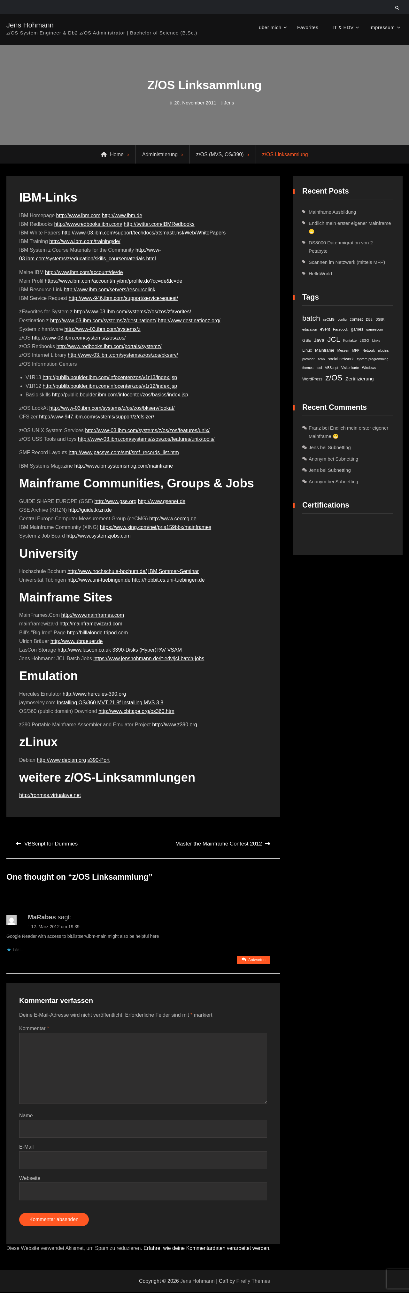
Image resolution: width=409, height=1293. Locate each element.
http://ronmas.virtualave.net (50, 795)
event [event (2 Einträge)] (325, 329)
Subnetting (339, 447)
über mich (270, 27)
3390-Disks (125, 650)
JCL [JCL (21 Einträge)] (333, 339)
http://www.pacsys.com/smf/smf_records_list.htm (124, 452)
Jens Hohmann (30, 25)
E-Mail (26, 1147)
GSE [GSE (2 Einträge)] (306, 340)
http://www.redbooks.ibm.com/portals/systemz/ (109, 346)
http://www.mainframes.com (92, 615)
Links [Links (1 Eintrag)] (376, 340)
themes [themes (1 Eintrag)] (307, 368)
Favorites (307, 27)
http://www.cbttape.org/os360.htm (136, 711)
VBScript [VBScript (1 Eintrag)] (331, 368)
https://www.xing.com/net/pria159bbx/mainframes (155, 527)
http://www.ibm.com (78, 215)
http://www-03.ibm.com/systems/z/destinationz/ (103, 320)
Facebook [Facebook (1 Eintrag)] (340, 329)
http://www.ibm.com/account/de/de (84, 272)
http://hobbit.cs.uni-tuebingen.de (168, 580)
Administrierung (160, 154)
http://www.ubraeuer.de (76, 641)
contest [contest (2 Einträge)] (356, 319)
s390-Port (98, 760)
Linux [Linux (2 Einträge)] (307, 350)
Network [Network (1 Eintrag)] (368, 350)
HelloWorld (320, 273)
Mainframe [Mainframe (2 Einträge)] (324, 350)
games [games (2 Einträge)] (357, 329)
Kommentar (34, 1028)
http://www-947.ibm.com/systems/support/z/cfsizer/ (96, 416)
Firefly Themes (253, 1282)
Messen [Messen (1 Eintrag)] (343, 350)
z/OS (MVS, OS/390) (219, 154)
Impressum (382, 27)
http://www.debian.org (61, 760)
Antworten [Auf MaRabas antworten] (257, 960)
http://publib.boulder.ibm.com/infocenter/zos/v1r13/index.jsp (109, 377)
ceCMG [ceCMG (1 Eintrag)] (329, 319)
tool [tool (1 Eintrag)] (319, 368)
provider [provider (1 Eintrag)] (308, 359)
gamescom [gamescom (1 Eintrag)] (374, 329)
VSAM (174, 650)
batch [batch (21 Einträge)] (311, 318)
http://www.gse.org (116, 501)
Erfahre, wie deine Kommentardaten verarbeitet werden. (207, 1249)
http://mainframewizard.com (90, 623)
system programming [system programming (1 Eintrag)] (373, 359)
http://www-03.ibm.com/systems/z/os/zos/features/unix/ (147, 430)
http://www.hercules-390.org (94, 694)
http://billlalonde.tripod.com (97, 632)
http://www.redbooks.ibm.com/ (88, 224)
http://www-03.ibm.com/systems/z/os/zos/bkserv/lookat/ (111, 408)
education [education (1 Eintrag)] (309, 329)
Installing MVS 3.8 (142, 702)
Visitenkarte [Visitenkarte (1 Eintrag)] (350, 368)
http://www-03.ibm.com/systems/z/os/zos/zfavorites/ (132, 311)
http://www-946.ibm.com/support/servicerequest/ (123, 298)
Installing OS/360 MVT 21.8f (89, 702)
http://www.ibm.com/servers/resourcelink (109, 289)
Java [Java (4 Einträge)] (319, 340)
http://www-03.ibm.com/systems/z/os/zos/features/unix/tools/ (146, 439)
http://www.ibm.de (122, 215)
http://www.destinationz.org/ (189, 320)
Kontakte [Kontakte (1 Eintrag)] (350, 340)
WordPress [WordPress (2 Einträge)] (312, 379)
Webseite (29, 1179)
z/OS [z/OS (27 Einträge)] (333, 377)
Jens (229, 102)
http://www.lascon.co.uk (84, 650)
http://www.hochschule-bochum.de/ (107, 571)
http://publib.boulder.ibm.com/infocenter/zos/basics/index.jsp (120, 394)
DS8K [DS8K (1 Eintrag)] (379, 319)
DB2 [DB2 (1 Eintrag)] (369, 319)
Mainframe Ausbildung (332, 212)
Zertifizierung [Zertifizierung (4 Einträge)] (359, 378)
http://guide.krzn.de (90, 510)
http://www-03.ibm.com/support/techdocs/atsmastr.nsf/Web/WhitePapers (144, 232)
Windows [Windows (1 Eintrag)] (369, 368)
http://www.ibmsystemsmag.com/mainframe (123, 466)
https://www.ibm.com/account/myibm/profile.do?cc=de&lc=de (113, 281)
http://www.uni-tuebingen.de (98, 580)
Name (26, 1116)
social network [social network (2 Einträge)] (341, 358)
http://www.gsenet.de (162, 501)
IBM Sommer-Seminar (173, 571)
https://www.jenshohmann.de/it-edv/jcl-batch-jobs (148, 658)
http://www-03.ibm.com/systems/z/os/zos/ (79, 337)
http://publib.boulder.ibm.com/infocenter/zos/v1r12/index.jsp (109, 386)
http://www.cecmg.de (173, 518)
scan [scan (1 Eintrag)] (321, 359)
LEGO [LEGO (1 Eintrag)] (364, 340)
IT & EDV (343, 27)
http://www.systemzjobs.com (98, 536)
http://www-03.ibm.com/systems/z (102, 329)
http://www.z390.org (174, 724)
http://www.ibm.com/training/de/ (84, 241)
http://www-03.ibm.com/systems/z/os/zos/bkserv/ (123, 355)
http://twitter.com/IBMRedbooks (159, 224)
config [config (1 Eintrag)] (342, 319)
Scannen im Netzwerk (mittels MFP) (347, 262)
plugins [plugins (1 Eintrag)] (383, 350)
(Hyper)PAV (152, 650)
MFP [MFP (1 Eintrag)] (355, 350)
